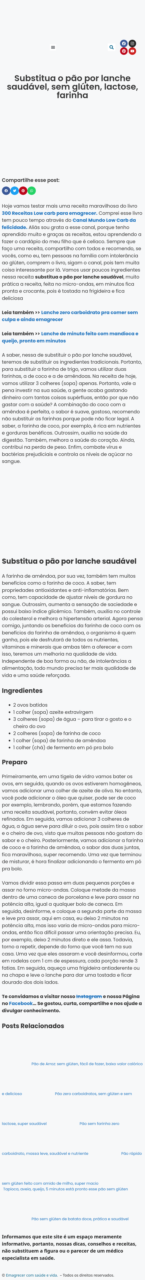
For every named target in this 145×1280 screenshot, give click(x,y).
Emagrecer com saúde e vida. (32, 1275)
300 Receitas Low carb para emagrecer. (49, 213)
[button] (53, 47)
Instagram (89, 996)
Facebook (21, 1003)
